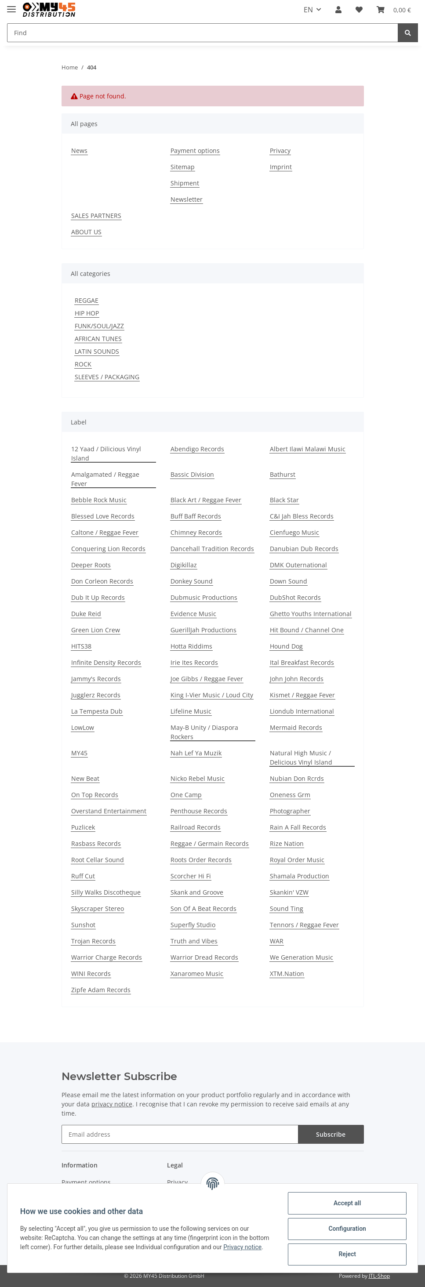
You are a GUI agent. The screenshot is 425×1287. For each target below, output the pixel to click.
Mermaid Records (296, 727)
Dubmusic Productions (204, 597)
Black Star (284, 500)
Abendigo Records (197, 449)
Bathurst (282, 474)
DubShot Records (295, 597)
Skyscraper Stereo (97, 908)
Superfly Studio (193, 925)
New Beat (85, 778)
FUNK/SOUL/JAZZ (99, 326)
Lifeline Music (191, 711)
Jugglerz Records (95, 695)
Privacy (280, 150)
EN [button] (308, 10)
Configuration (345, 1228)
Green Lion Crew (95, 630)
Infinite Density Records (106, 662)
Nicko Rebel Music (198, 778)
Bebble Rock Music (99, 500)
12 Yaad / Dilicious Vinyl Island (106, 453)
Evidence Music (193, 613)
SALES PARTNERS (96, 215)
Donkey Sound (192, 581)
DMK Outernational (298, 565)
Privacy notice (244, 1247)
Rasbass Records (96, 843)
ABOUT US (86, 232)
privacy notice (111, 1104)
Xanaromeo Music (197, 973)
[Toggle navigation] (11, 5)
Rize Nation (287, 843)
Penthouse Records (199, 811)
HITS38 (81, 646)
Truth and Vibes (194, 941)
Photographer (290, 811)
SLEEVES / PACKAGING (107, 377)
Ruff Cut (83, 876)
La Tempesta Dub (97, 711)
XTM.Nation (287, 973)
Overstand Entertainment (108, 811)
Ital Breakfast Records (302, 662)
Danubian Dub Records (304, 548)
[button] (338, 9)
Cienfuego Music (294, 532)
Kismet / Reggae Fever (302, 695)
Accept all (346, 1203)
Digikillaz (184, 565)
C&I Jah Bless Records (302, 516)
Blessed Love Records (102, 516)
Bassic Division (192, 474)
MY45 (79, 753)
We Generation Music (301, 957)
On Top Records (94, 794)
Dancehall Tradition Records (212, 548)
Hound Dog (286, 646)
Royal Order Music (297, 860)
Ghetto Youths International (311, 613)
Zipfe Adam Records (101, 990)
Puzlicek (83, 827)
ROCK (83, 364)
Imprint (281, 167)
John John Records (296, 678)
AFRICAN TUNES (98, 338)
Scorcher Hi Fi (191, 876)
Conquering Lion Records (108, 548)
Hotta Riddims (191, 646)
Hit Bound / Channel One (307, 630)
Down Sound (288, 581)
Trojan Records (93, 941)
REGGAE (86, 300)
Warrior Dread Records (204, 957)
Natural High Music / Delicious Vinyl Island (301, 757)
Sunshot (83, 925)
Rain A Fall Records (298, 827)
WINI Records (91, 973)
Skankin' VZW (289, 892)
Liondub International (302, 711)
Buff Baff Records (196, 516)
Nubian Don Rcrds (297, 778)
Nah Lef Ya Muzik (196, 753)
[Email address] (180, 1134)
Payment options (195, 150)
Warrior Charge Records (106, 957)
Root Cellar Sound (97, 860)
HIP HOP (87, 313)
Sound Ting (286, 908)
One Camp (186, 794)
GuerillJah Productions (203, 630)
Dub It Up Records (98, 597)
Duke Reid (86, 613)
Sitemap (183, 167)
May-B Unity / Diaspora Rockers (204, 732)
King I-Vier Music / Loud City (212, 695)
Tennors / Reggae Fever (304, 925)
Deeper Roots (91, 565)
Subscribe (330, 1134)
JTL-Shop (379, 1276)
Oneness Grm (290, 794)
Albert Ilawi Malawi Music (307, 449)
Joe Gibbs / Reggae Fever (207, 678)
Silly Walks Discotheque (106, 892)
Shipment (185, 183)
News (79, 150)
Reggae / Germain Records (210, 843)
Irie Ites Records (194, 662)
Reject (346, 1254)
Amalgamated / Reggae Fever (105, 479)
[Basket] (394, 9)
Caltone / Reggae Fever (104, 532)
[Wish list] (359, 9)
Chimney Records (196, 532)
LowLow (82, 727)
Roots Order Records (201, 860)
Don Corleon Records (102, 581)
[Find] (202, 32)
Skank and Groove (197, 892)
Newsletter (187, 199)
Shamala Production (299, 876)
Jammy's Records (96, 678)
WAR (276, 941)
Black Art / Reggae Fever (206, 500)
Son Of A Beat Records (203, 908)
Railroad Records (196, 827)
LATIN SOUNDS (97, 351)
